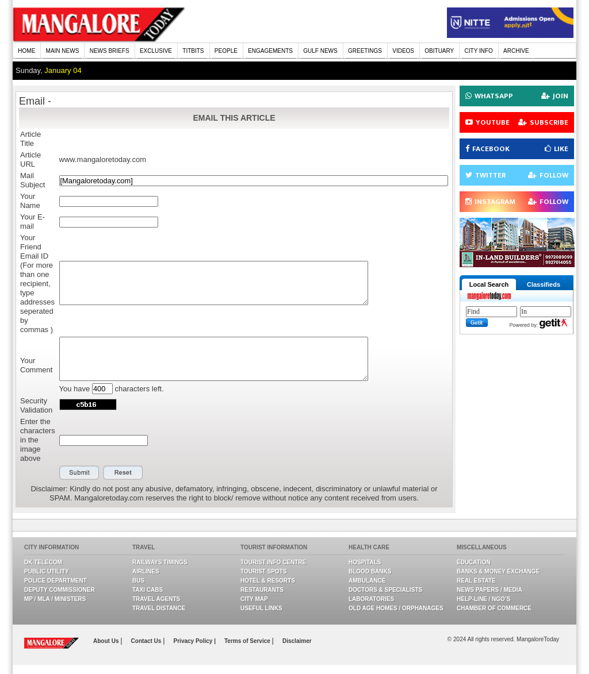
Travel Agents (156, 599)
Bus (138, 580)
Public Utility (46, 571)
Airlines (145, 571)
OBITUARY (439, 51)
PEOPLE (226, 51)
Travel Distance (158, 608)
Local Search (488, 284)
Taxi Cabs (147, 590)
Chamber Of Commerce (494, 608)
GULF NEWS (320, 51)
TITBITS (193, 51)
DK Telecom (43, 562)
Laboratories (371, 599)
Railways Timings (160, 562)
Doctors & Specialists (385, 590)
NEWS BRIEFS (109, 51)
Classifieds (543, 284)
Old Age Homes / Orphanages (396, 608)
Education (474, 562)
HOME (26, 51)
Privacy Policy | (195, 641)
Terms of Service (248, 641)
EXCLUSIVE (156, 51)
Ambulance (367, 580)
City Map (254, 599)
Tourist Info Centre (273, 562)
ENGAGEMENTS (270, 51)
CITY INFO (479, 51)
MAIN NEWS (62, 51)
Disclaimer (297, 641)
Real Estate (476, 580)
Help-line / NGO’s (483, 599)
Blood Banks (370, 571)
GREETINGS (365, 51)
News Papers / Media (489, 590)
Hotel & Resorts (267, 580)
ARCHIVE (516, 51)
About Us (106, 641)
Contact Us (147, 641)
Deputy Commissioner (59, 590)
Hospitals (365, 562)
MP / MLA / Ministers (55, 599)
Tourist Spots (263, 571)
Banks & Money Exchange (498, 571)
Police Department (55, 580)
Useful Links (261, 608)
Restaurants (262, 590)
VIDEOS (403, 51)
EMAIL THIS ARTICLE (234, 117)
